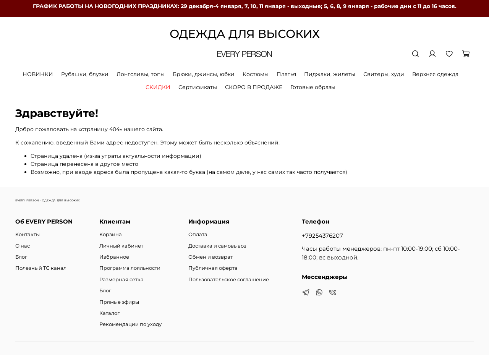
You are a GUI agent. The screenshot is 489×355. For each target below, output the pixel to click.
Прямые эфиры (119, 302)
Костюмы (256, 74)
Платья (286, 74)
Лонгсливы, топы (141, 74)
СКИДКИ (158, 87)
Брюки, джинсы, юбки (204, 74)
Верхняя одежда (435, 74)
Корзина (110, 234)
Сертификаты (197, 87)
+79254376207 (322, 235)
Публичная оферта (213, 268)
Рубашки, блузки (84, 74)
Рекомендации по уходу (130, 324)
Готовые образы (312, 87)
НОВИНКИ (38, 74)
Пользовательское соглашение (228, 279)
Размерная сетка (121, 279)
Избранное (114, 257)
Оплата (197, 234)
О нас (22, 246)
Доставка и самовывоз (217, 246)
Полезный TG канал (40, 268)
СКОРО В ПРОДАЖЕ (253, 87)
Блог (21, 257)
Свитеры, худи (383, 74)
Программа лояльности (129, 268)
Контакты (27, 234)
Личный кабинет (121, 246)
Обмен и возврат (210, 257)
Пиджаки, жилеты (329, 74)
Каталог (109, 313)
